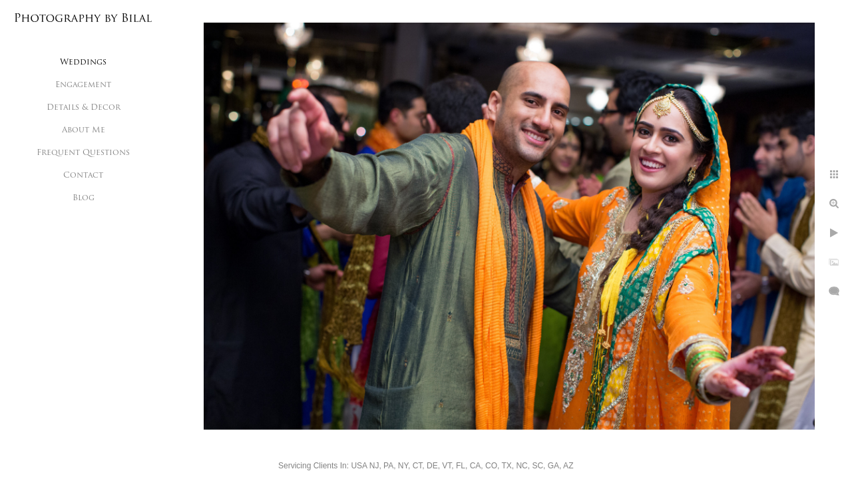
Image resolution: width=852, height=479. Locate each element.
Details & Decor (83, 108)
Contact (83, 176)
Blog (84, 198)
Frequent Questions (83, 153)
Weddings (83, 63)
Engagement (83, 85)
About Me (83, 130)
